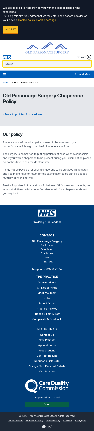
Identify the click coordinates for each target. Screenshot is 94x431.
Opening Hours (47, 282)
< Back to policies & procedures (22, 114)
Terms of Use (15, 420)
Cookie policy (26, 20)
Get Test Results (47, 355)
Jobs (47, 298)
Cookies (67, 420)
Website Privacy (34, 420)
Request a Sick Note (47, 361)
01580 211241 (54, 269)
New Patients (47, 340)
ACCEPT (10, 29)
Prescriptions (47, 350)
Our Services (47, 371)
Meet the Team (47, 292)
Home (5, 82)
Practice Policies (47, 308)
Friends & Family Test (47, 313)
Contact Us (47, 334)
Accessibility (53, 420)
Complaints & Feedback (47, 319)
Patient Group (47, 303)
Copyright (80, 420)
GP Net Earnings (47, 287)
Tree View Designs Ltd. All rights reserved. (51, 415)
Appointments (47, 345)
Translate (83, 57)
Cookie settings (46, 20)
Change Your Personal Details (47, 366)
